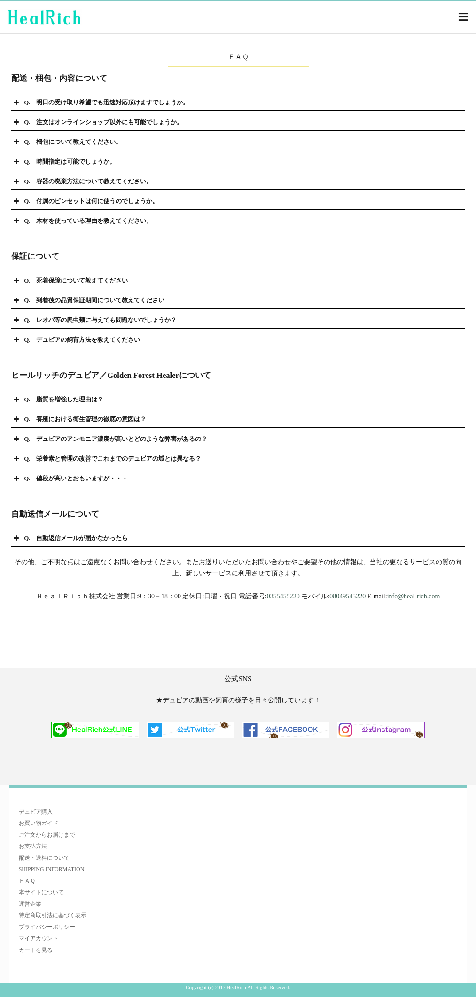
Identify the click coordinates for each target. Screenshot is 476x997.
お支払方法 (33, 846)
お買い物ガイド (38, 823)
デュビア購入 (36, 812)
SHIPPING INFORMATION (52, 869)
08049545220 (347, 596)
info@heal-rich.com (413, 596)
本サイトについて (41, 892)
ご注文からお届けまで (47, 835)
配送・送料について (44, 858)
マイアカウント (38, 938)
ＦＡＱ (27, 881)
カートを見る (36, 950)
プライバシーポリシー (47, 927)
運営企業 (30, 904)
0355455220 (283, 596)
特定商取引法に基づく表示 (52, 915)
